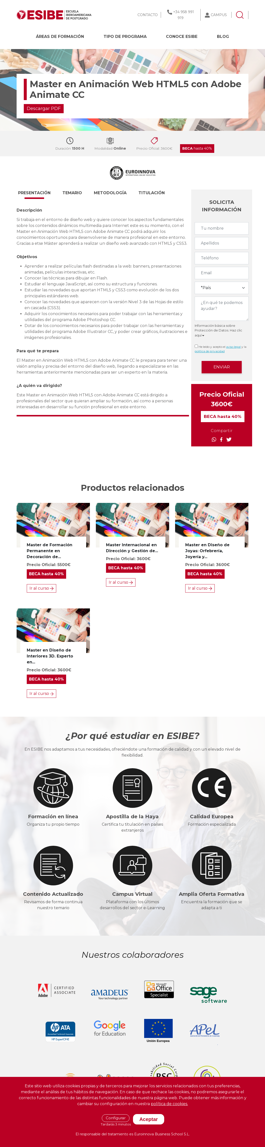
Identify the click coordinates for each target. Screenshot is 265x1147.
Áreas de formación (60, 36)
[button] (38, 195)
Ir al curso (41, 588)
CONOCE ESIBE (181, 36)
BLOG (223, 36)
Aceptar (148, 1119)
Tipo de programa (125, 36)
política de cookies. (169, 1103)
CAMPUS (219, 15)
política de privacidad (210, 351)
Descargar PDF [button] (44, 108)
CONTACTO (147, 15)
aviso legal (233, 347)
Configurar (116, 1118)
